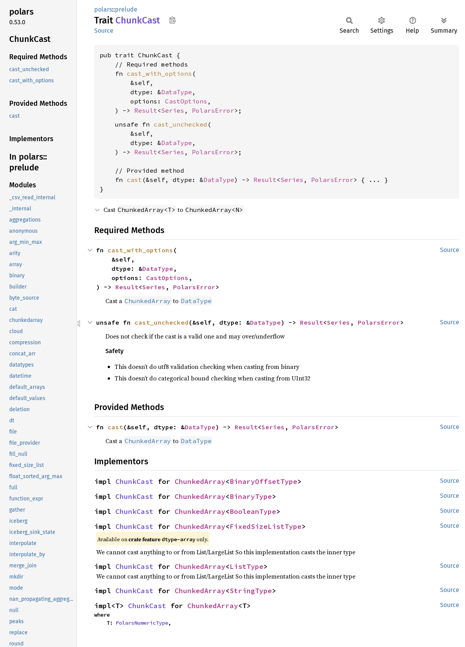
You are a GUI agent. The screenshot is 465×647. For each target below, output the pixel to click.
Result (145, 110)
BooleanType (253, 511)
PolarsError (213, 110)
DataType (176, 92)
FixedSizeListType (266, 526)
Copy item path (172, 20)
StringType (251, 590)
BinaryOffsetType (263, 481)
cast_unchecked (180, 124)
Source (103, 30)
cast (134, 179)
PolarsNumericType (142, 622)
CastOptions (186, 101)
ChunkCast (134, 481)
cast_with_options (159, 73)
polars (103, 9)
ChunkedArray (200, 481)
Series (172, 110)
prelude (126, 9)
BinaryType (251, 496)
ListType (246, 566)
